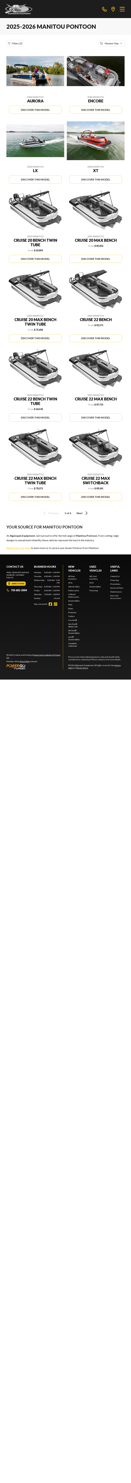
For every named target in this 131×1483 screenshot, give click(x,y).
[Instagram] (55, 604)
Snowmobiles (74, 601)
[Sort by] (112, 43)
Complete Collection (72, 644)
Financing (93, 590)
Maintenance (116, 592)
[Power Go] (34, 666)
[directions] (113, 9)
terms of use (82, 668)
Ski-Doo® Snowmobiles (74, 631)
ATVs (70, 583)
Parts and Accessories (115, 596)
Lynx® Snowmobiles (74, 638)
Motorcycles (73, 590)
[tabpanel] (47, 585)
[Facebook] (50, 604)
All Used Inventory (93, 577)
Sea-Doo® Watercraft (73, 625)
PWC (70, 604)
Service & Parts (116, 588)
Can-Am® (72, 620)
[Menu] (122, 9)
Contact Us (115, 576)
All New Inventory (72, 577)
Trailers (71, 616)
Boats (70, 608)
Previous (50, 513)
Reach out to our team (18, 547)
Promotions (115, 584)
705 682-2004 (16, 590)
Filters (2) (15, 43)
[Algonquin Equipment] (18, 9)
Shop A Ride (25, 661)
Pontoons (72, 612)
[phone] (104, 9)
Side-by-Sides (74, 586)
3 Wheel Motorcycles (73, 595)
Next (83, 513)
